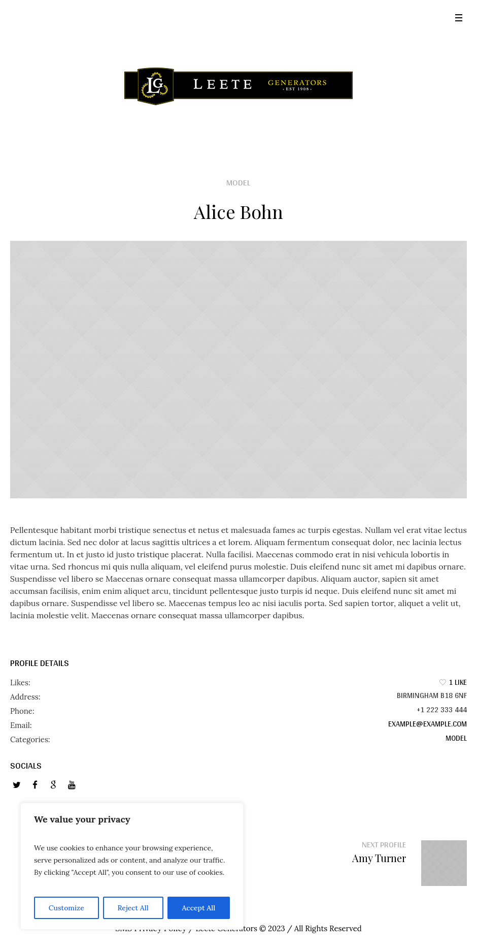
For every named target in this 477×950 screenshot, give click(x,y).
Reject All (132, 907)
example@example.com (427, 724)
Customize (66, 907)
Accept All (198, 907)
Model (456, 738)
